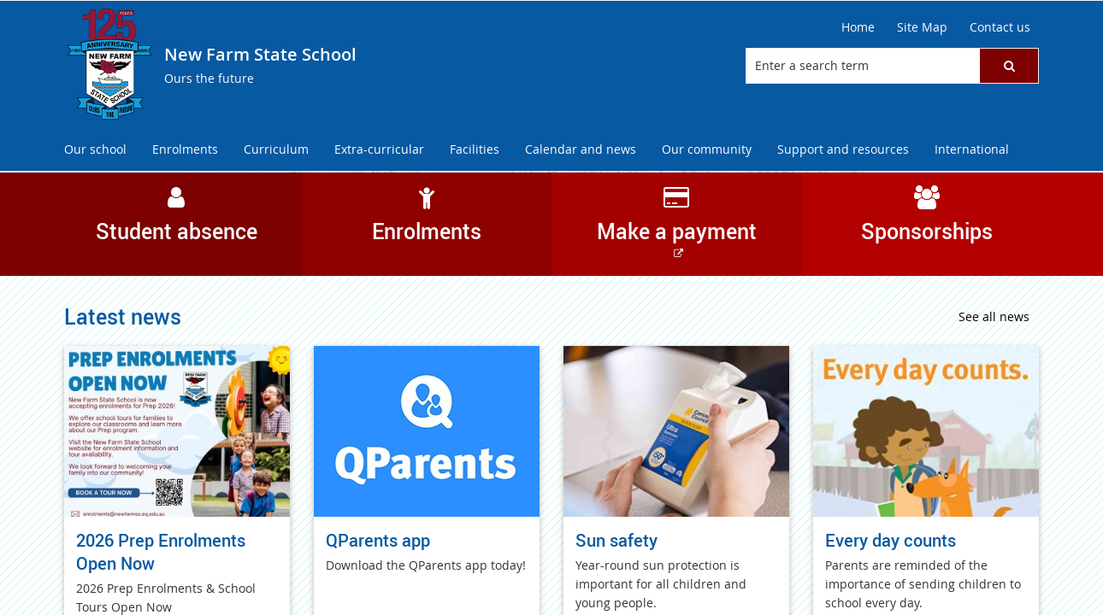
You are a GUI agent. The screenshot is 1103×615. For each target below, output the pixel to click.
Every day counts (890, 540)
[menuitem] (95, 150)
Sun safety (616, 540)
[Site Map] (922, 27)
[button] (1009, 66)
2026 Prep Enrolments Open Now (160, 552)
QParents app (378, 540)
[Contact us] (1000, 27)
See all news (993, 316)
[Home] (858, 27)
